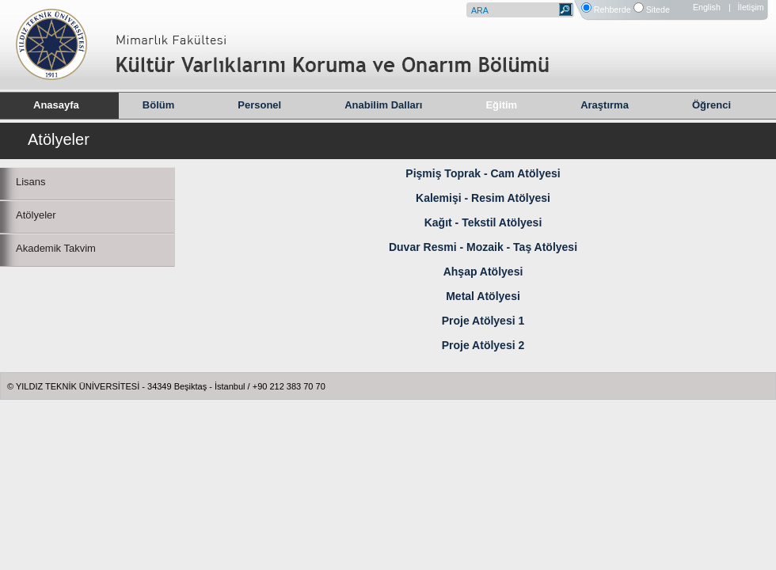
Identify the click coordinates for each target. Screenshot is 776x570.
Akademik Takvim (56, 248)
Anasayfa (56, 105)
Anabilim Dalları (383, 105)
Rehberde (612, 9)
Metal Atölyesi (483, 296)
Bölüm (158, 105)
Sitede (658, 9)
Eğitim (501, 105)
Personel (259, 105)
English (707, 7)
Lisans (31, 182)
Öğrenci (711, 105)
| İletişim (746, 7)
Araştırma (604, 105)
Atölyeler (36, 215)
